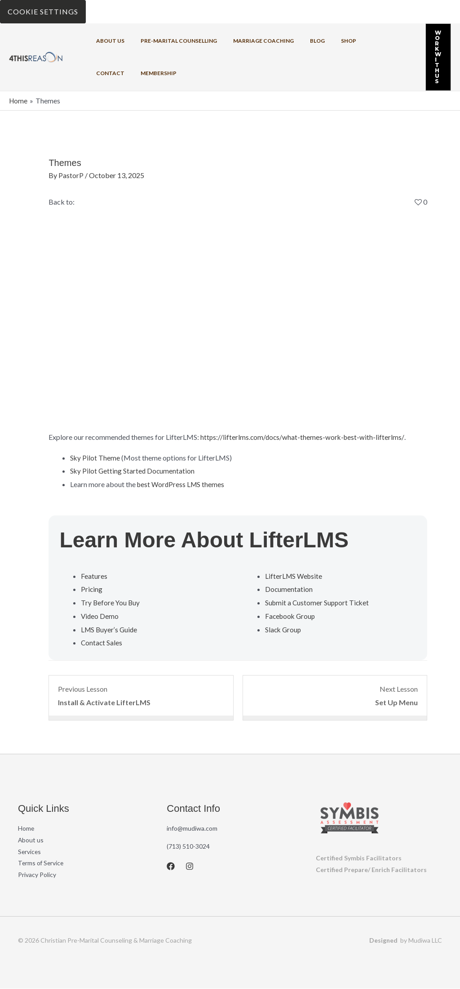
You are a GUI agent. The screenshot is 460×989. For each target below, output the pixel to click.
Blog (298, 40)
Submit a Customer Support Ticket (318, 602)
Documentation (289, 589)
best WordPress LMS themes (182, 483)
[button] (433, 57)
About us (107, 40)
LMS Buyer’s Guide (110, 629)
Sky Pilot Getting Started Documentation (133, 470)
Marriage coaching (250, 40)
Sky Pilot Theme (95, 457)
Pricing (92, 589)
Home (26, 828)
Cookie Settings (43, 11)
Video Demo (100, 615)
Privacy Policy (37, 874)
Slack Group (284, 629)
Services (30, 851)
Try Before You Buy (111, 602)
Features (94, 575)
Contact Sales (102, 642)
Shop (324, 40)
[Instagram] (190, 866)
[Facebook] (171, 866)
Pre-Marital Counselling (171, 40)
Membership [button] (111, 73)
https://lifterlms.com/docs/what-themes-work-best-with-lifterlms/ (303, 436)
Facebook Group (291, 615)
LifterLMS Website (294, 575)
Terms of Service (41, 863)
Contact (357, 40)
